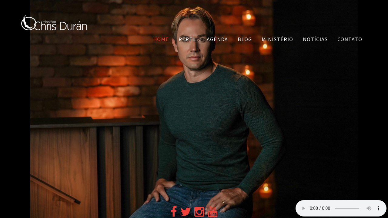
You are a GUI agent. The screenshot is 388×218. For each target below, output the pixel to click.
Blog (245, 39)
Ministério (277, 39)
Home (161, 39)
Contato (349, 39)
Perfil (188, 39)
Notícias (315, 39)
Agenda (217, 39)
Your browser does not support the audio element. (341, 208)
